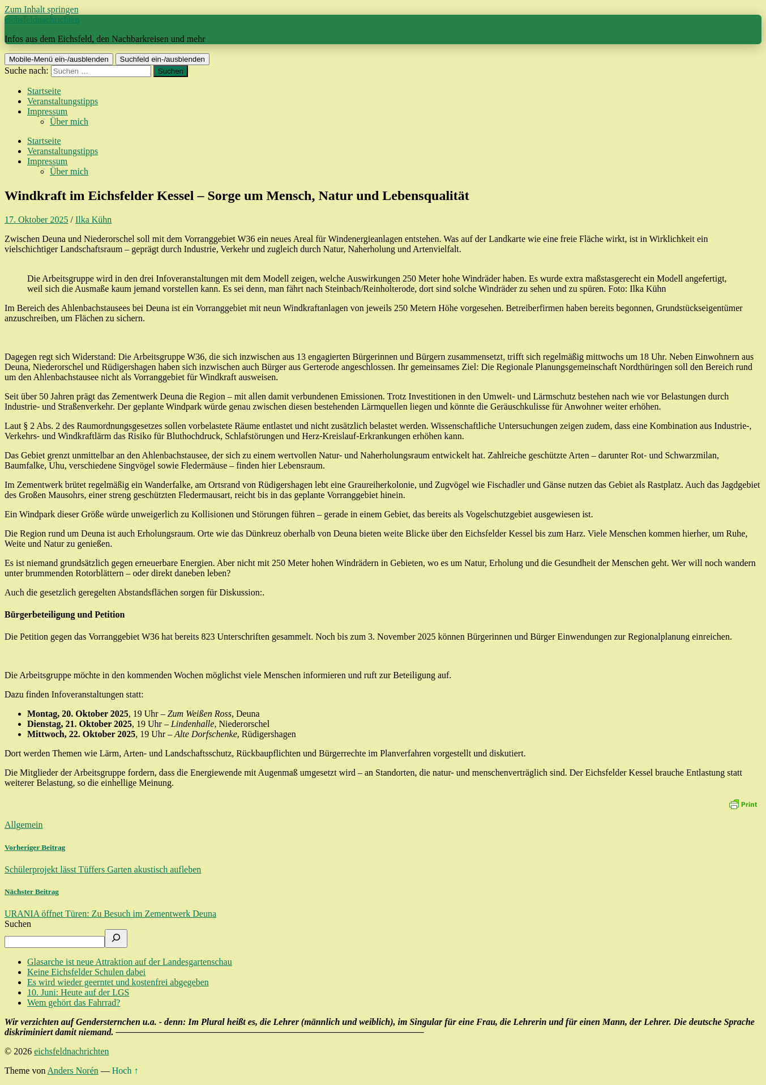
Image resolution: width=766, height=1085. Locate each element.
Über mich (69, 121)
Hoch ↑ (125, 1070)
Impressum (47, 111)
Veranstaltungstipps (62, 101)
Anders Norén (73, 1070)
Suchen (18, 924)
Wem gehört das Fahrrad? (73, 1002)
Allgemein (24, 824)
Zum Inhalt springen (42, 9)
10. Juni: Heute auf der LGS (78, 992)
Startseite (44, 91)
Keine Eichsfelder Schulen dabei (86, 972)
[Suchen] (116, 938)
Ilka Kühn (93, 219)
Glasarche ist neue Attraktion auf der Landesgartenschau (129, 962)
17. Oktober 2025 (36, 219)
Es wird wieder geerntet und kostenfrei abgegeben (118, 982)
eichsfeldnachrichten (42, 19)
